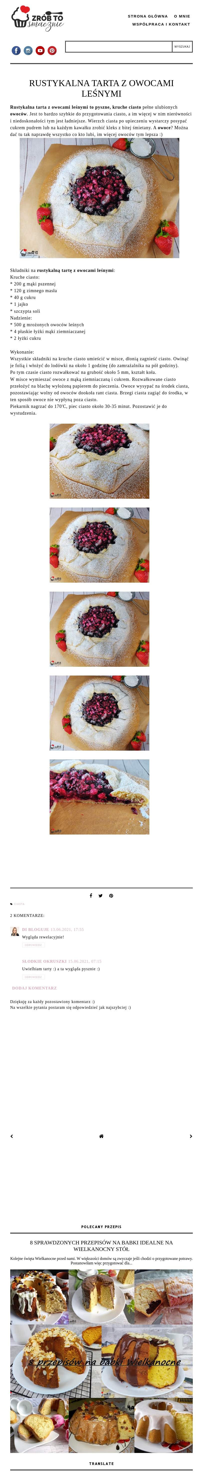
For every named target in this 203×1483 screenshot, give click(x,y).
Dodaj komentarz (34, 988)
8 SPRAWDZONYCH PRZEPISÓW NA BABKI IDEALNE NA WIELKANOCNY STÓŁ (101, 1245)
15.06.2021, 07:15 (85, 961)
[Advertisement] (101, 1182)
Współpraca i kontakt (161, 24)
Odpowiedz (33, 945)
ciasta (19, 904)
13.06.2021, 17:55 (67, 929)
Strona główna (148, 16)
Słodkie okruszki (44, 961)
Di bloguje (35, 929)
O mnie (182, 16)
